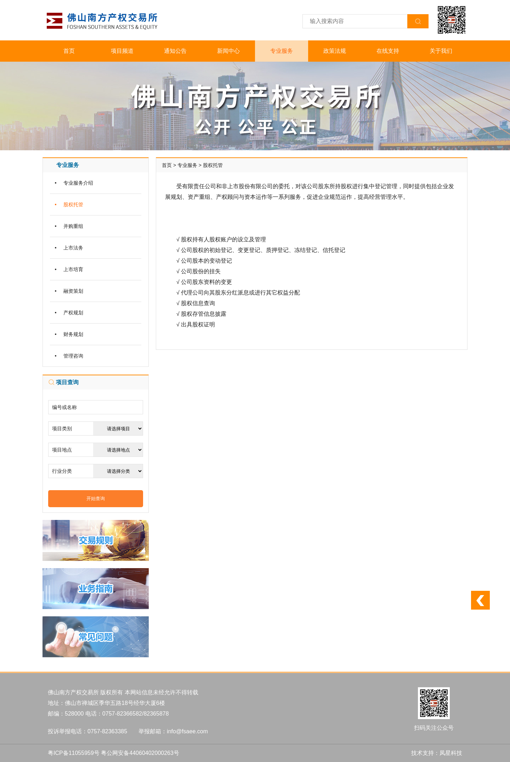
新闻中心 (228, 51)
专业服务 (281, 51)
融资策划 (73, 291)
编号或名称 (64, 407)
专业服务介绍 (78, 183)
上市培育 (73, 269)
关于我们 (441, 51)
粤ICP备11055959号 (74, 753)
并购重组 (73, 226)
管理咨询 (73, 356)
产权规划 (73, 312)
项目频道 (122, 51)
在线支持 (387, 51)
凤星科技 (451, 753)
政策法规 (334, 51)
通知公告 (175, 51)
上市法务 (73, 248)
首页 (69, 51)
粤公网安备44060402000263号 (140, 753)
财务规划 (73, 334)
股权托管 (73, 204)
